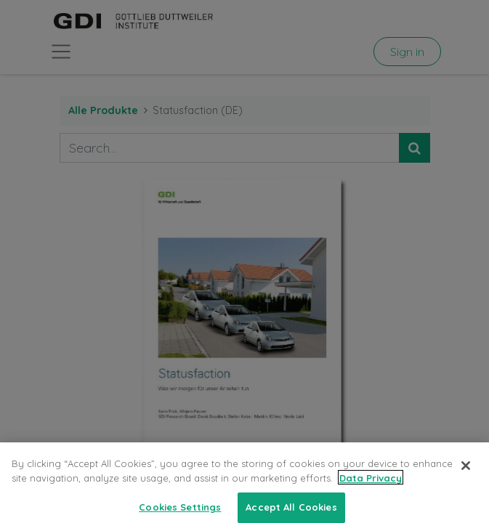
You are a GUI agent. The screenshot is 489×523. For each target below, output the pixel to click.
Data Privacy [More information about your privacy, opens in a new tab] (370, 486)
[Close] (466, 474)
